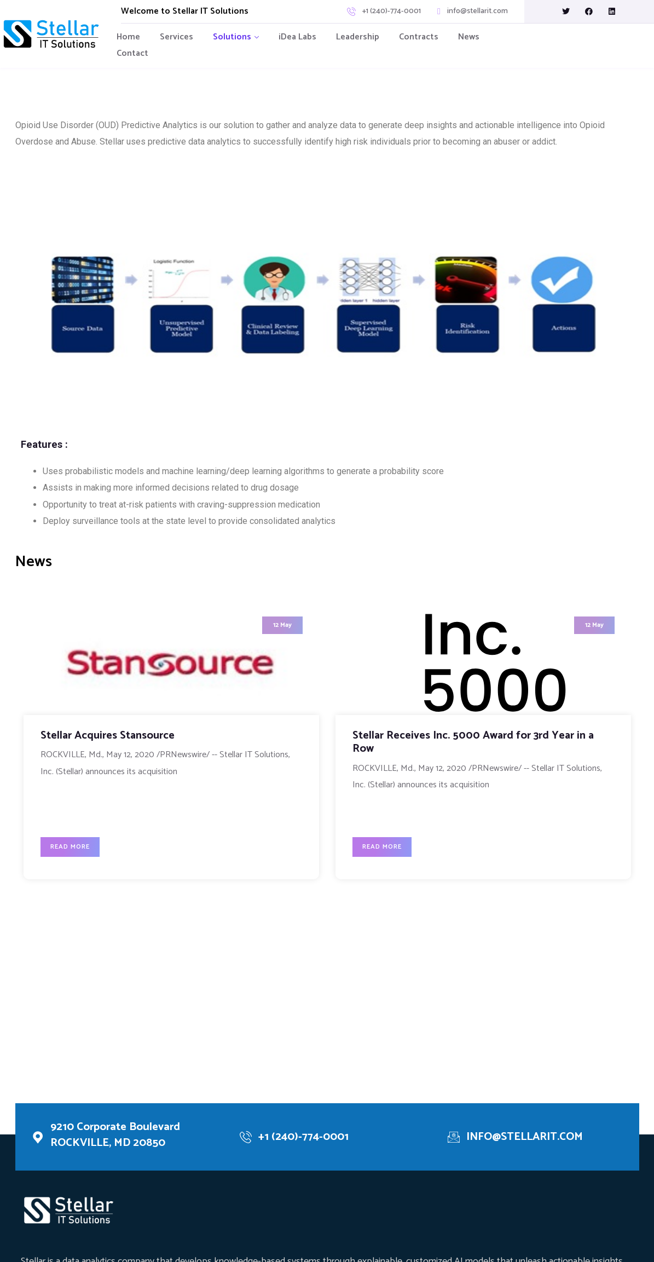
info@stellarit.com (477, 11)
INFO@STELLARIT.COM (530, 1138)
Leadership (357, 37)
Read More (75, 844)
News (468, 37)
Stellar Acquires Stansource (112, 738)
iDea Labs (297, 37)
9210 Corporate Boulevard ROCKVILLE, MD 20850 (119, 1137)
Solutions (232, 37)
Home (128, 37)
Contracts (418, 37)
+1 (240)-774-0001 (391, 11)
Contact (132, 53)
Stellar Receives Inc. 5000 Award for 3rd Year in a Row (478, 744)
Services (176, 37)
